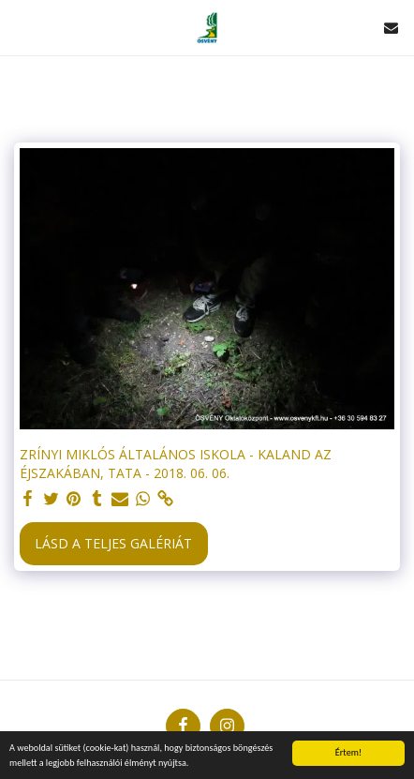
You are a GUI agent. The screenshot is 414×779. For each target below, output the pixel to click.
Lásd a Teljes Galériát (113, 543)
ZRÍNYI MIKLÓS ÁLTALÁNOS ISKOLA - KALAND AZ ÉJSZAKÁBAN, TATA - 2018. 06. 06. (176, 463)
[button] (21, 26)
